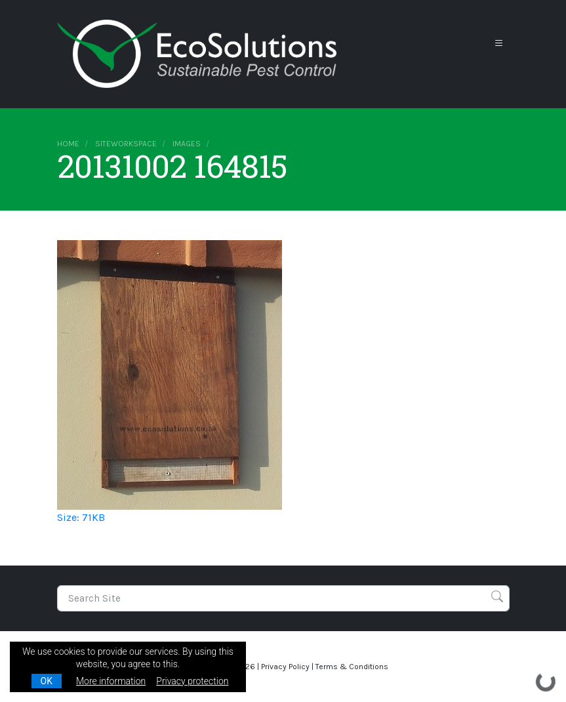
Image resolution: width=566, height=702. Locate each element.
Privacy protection (192, 681)
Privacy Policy (285, 666)
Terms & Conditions (351, 666)
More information (111, 681)
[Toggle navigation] (499, 43)
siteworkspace (126, 143)
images (186, 143)
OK (46, 681)
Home (68, 143)
